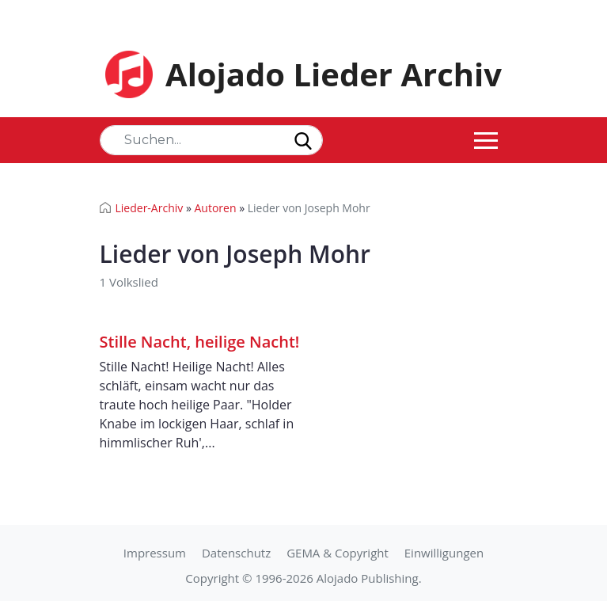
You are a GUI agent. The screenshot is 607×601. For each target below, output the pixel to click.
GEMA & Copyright (337, 553)
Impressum (154, 553)
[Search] (211, 140)
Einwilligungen (444, 553)
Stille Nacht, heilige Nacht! (200, 341)
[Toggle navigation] (486, 140)
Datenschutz (236, 553)
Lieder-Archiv (150, 207)
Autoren (215, 207)
